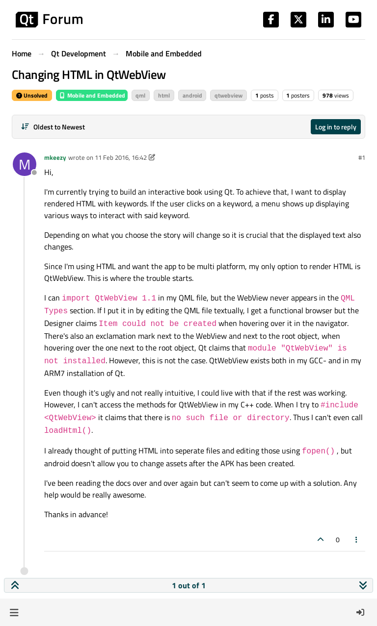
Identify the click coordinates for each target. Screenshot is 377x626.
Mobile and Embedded (91, 95)
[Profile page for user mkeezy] (24, 164)
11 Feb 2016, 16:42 (121, 157)
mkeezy (55, 157)
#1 (361, 157)
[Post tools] (357, 539)
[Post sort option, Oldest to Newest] (52, 126)
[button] (14, 612)
